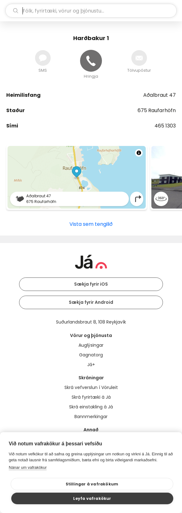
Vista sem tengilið (91, 224)
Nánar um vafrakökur (28, 467)
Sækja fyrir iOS (91, 284)
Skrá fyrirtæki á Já (91, 397)
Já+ (91, 364)
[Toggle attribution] (139, 153)
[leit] (91, 10)
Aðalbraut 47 (159, 95)
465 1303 (165, 125)
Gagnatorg (91, 355)
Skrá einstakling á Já (91, 407)
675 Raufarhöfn (157, 110)
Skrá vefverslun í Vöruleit (91, 387)
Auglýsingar (91, 345)
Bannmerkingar (91, 416)
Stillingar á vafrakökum (92, 484)
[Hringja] (91, 61)
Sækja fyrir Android (91, 302)
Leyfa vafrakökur (92, 498)
